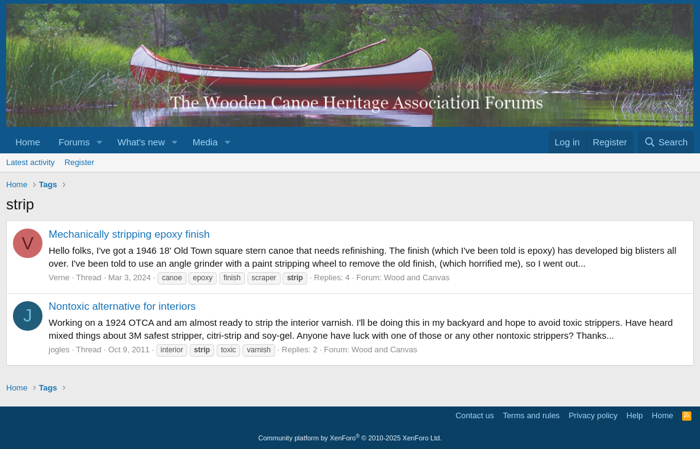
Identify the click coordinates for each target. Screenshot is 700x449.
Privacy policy (593, 415)
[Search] (666, 142)
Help (635, 415)
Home (27, 142)
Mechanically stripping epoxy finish (129, 234)
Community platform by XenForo (350, 438)
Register (79, 162)
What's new (141, 142)
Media (205, 142)
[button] (99, 142)
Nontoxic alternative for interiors (122, 306)
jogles (59, 349)
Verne (59, 277)
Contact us (475, 415)
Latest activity (30, 162)
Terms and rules (531, 415)
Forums (74, 142)
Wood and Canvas (417, 277)
